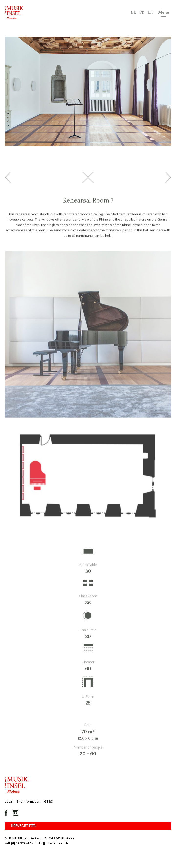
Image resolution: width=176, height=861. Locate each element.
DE (133, 12)
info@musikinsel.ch (51, 843)
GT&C (48, 801)
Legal (9, 801)
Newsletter (23, 825)
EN (150, 12)
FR (141, 12)
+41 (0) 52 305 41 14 (19, 843)
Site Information (28, 801)
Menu (163, 12)
